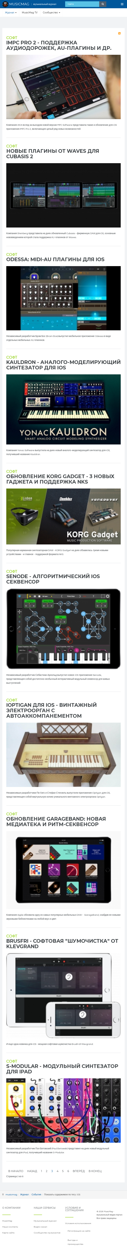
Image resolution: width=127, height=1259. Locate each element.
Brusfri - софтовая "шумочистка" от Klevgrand (62, 943)
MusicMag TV (30, 12)
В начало (15, 1171)
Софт (11, 38)
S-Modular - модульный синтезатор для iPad (62, 1069)
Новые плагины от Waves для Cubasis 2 (52, 154)
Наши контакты (10, 1227)
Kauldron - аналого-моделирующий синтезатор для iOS (63, 365)
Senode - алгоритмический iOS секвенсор (53, 579)
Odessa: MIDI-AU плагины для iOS (55, 259)
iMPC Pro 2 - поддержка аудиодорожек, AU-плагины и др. (58, 45)
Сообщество (51, 12)
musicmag (11, 1195)
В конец (95, 1171)
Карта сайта (8, 1232)
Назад (32, 1171)
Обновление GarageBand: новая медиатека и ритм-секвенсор (56, 821)
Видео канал (40, 1227)
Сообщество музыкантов (47, 1232)
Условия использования (78, 1223)
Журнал (11, 12)
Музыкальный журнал (45, 1221)
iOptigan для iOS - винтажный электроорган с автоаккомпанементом (51, 710)
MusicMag (7, 1221)
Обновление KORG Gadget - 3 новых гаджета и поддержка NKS (60, 479)
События (36, 1195)
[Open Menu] (122, 4)
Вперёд (79, 1171)
